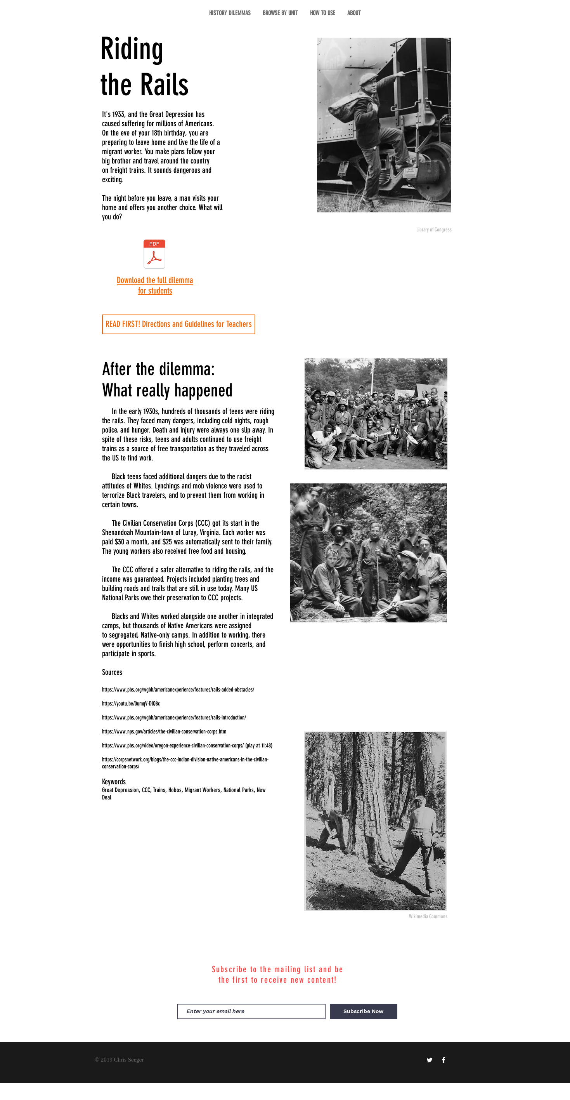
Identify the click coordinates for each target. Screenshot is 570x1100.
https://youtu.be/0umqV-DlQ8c (131, 703)
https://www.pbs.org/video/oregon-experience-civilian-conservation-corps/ (173, 745)
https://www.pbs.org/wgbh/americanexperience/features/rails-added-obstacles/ (178, 689)
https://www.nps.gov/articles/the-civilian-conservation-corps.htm (164, 731)
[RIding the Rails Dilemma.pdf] (154, 255)
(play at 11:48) (258, 745)
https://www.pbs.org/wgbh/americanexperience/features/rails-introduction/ (174, 717)
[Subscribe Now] (363, 1011)
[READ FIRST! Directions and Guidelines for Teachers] (178, 324)
